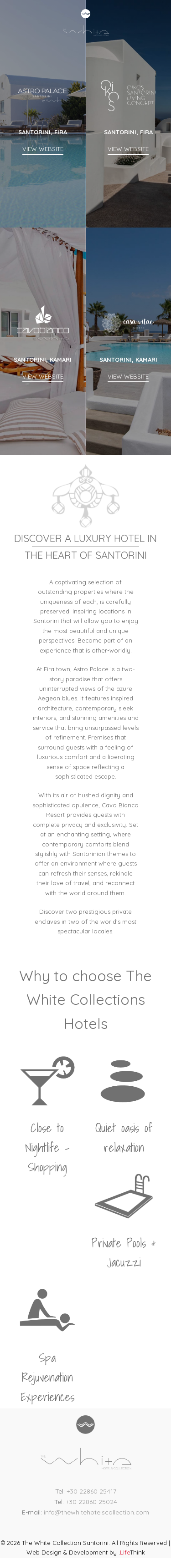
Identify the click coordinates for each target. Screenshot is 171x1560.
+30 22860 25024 (91, 1502)
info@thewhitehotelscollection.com (96, 1512)
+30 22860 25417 (91, 1491)
